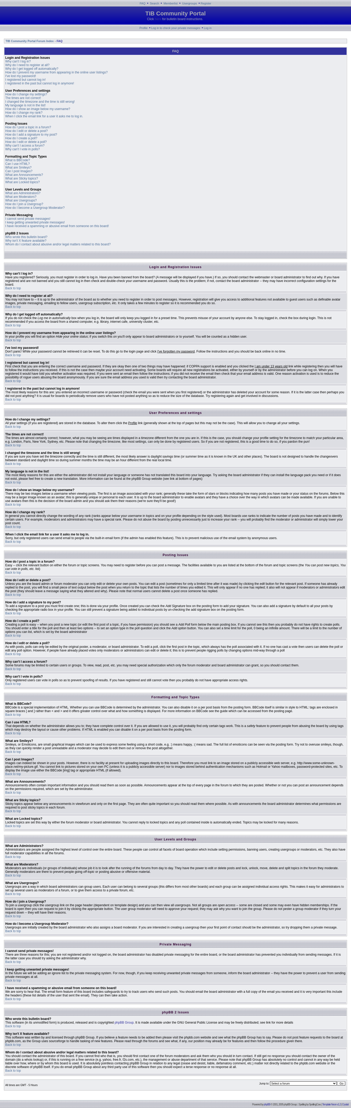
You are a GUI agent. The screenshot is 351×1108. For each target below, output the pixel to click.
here (158, 19)
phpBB (267, 1104)
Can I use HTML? (17, 164)
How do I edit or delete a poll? (26, 142)
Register (206, 3)
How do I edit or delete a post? (26, 131)
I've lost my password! (20, 76)
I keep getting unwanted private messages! (35, 222)
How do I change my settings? (26, 94)
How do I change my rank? (24, 112)
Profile (143, 28)
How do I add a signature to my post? (31, 134)
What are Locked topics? (22, 182)
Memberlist (170, 3)
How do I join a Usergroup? (24, 204)
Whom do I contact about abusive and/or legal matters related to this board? (58, 244)
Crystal (345, 1104)
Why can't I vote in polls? (22, 149)
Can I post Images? (18, 171)
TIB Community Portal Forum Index (29, 41)
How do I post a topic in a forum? (28, 127)
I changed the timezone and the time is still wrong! (40, 101)
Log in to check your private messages (175, 28)
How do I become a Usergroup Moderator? (35, 208)
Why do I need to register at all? (27, 65)
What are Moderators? (20, 197)
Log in (208, 28)
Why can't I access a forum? (24, 145)
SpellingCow (314, 1104)
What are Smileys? (18, 167)
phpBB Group (124, 1022)
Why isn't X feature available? (25, 241)
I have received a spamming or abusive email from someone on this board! (57, 226)
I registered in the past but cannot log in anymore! (39, 83)
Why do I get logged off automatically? (31, 69)
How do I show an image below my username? (37, 109)
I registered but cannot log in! (25, 80)
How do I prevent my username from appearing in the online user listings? (56, 72)
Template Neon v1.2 (331, 1104)
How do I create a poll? (21, 138)
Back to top (13, 288)
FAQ (142, 3)
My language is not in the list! (25, 105)
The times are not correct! (23, 98)
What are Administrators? (22, 193)
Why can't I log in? (18, 61)
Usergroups (189, 3)
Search (154, 3)
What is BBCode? (17, 160)
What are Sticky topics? (21, 178)
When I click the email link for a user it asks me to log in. (44, 116)
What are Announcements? (24, 175)
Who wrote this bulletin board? (26, 237)
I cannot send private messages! (27, 219)
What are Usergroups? (21, 200)
